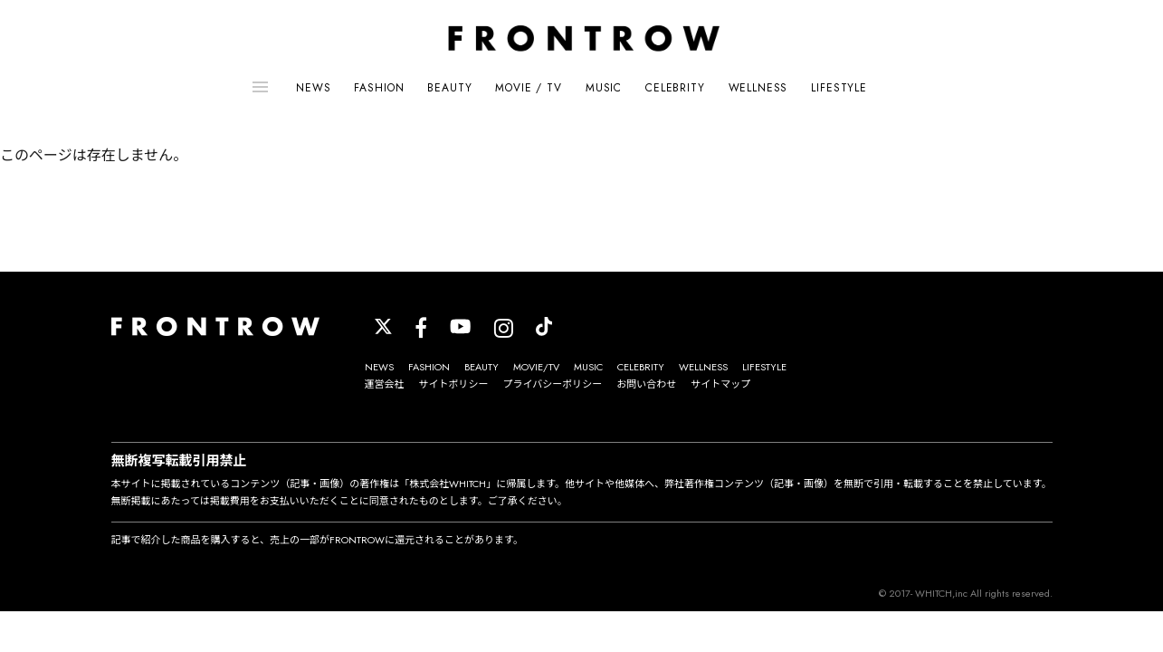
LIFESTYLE (839, 88)
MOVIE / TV (528, 88)
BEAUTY (449, 88)
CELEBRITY (675, 88)
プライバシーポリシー (553, 384)
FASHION (379, 88)
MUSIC (604, 88)
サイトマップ (720, 384)
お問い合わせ (646, 384)
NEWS (313, 88)
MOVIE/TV (536, 367)
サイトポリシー (454, 384)
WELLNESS (758, 88)
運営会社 (385, 384)
